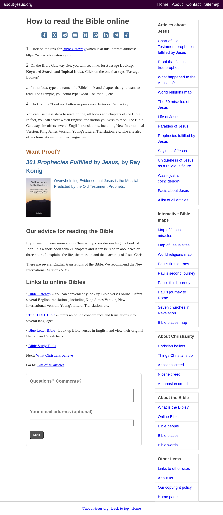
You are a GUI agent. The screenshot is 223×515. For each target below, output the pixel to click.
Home (162, 4)
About (177, 4)
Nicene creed (169, 374)
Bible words (168, 445)
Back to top (120, 508)
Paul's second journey (176, 273)
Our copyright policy (175, 487)
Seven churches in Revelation (173, 310)
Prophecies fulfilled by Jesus (176, 138)
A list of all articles (173, 200)
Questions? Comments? (56, 381)
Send (36, 434)
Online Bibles (169, 417)
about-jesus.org (17, 4)
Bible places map (172, 322)
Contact (193, 4)
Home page (168, 497)
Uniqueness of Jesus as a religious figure (175, 163)
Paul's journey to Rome (172, 295)
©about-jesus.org (95, 508)
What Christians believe (54, 355)
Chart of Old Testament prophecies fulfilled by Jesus (176, 47)
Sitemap (212, 4)
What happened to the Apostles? (177, 80)
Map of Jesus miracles (169, 233)
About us (165, 478)
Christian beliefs (171, 346)
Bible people (168, 426)
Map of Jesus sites (174, 245)
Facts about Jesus (173, 190)
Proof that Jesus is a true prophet (175, 65)
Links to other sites (174, 468)
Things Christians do (175, 355)
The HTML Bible (41, 315)
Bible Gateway (74, 49)
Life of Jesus (168, 117)
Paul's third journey (174, 283)
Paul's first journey (173, 264)
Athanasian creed (173, 384)
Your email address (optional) (61, 411)
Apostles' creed (171, 365)
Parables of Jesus (173, 126)
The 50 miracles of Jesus (173, 104)
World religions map (175, 92)
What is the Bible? (173, 407)
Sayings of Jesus (172, 151)
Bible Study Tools (42, 346)
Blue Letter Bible (41, 330)
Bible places (168, 435)
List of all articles (50, 365)
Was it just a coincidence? (169, 178)
